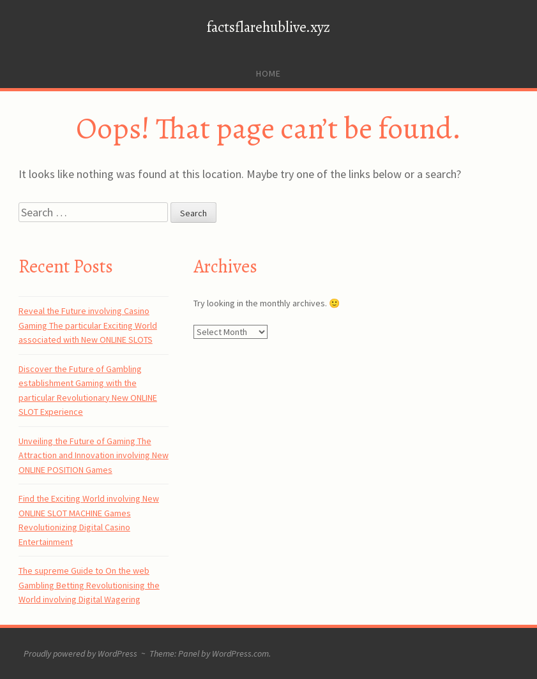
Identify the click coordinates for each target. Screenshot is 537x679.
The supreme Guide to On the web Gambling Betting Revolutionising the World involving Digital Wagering (89, 585)
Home (268, 73)
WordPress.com (240, 653)
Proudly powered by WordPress (80, 653)
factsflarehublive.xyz (268, 27)
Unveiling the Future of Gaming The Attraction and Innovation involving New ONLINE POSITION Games (94, 455)
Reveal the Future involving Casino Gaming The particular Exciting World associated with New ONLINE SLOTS (88, 325)
